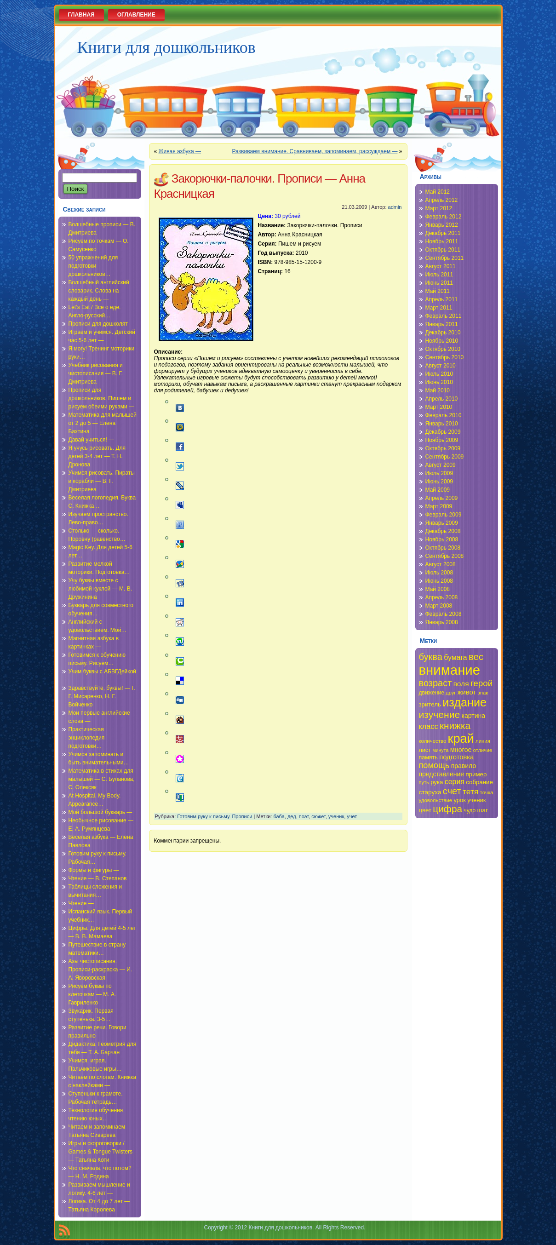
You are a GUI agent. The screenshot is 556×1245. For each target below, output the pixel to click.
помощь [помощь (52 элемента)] (434, 765)
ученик (336, 816)
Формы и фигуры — (94, 870)
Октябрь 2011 (443, 250)
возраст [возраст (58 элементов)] (435, 683)
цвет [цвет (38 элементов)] (425, 810)
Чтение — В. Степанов (98, 878)
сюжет (318, 816)
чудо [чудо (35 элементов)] (470, 810)
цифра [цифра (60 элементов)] (447, 808)
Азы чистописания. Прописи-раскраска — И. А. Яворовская (100, 969)
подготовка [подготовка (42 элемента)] (456, 757)
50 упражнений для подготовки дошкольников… (93, 265)
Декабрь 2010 (443, 332)
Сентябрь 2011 (444, 258)
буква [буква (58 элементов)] (430, 657)
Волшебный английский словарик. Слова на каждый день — (99, 290)
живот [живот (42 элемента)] (467, 692)
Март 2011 (439, 307)
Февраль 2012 (443, 216)
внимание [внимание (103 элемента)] (450, 669)
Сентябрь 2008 (444, 556)
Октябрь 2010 (443, 349)
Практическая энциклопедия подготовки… (87, 737)
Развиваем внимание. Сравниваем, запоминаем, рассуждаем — (314, 151)
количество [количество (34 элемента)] (433, 741)
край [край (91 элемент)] (461, 738)
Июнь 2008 (439, 581)
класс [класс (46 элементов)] (428, 726)
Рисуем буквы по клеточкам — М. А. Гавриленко (92, 994)
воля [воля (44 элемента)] (461, 684)
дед (291, 816)
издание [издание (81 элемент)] (464, 702)
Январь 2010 (441, 423)
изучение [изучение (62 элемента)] (439, 714)
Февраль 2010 (443, 415)
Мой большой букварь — (100, 812)
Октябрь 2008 (443, 548)
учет (352, 816)
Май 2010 (437, 390)
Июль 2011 (439, 274)
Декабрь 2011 (443, 233)
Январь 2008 (441, 622)
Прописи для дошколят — (102, 324)
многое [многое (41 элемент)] (461, 749)
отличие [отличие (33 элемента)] (482, 750)
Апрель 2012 (441, 200)
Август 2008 (440, 564)
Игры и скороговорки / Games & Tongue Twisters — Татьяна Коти (101, 1151)
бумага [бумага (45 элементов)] (455, 657)
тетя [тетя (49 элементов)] (470, 791)
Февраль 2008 (443, 614)
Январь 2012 (441, 225)
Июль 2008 (439, 572)
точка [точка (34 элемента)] (486, 792)
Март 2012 (439, 208)
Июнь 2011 (439, 283)
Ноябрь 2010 (442, 341)
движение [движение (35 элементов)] (432, 692)
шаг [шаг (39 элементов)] (482, 810)
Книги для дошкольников (166, 47)
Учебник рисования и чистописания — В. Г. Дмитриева (96, 373)
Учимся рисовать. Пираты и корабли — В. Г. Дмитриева (102, 481)
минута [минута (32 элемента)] (440, 750)
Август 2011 (440, 266)
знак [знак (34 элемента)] (483, 692)
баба (278, 816)
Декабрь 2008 (443, 531)
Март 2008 (439, 605)
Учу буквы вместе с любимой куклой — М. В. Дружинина (100, 588)
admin (395, 207)
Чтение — (81, 903)
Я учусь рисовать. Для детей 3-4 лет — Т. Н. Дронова (97, 456)
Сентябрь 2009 (444, 456)
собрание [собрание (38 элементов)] (479, 782)
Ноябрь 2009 (442, 440)
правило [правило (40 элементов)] (463, 765)
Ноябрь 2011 (442, 241)
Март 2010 (439, 407)
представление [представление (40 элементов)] (441, 774)
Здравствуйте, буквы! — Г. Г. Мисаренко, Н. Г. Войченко (102, 696)
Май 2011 (437, 291)
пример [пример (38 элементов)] (476, 774)
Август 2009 (440, 465)
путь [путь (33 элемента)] (424, 782)
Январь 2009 (441, 523)
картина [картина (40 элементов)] (474, 715)
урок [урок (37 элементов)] (460, 800)
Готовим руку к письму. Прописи (214, 816)
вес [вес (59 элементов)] (476, 657)
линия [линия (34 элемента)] (483, 741)
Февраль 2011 (443, 316)
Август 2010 (440, 365)
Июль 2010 (439, 374)
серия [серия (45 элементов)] (454, 782)
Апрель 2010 (441, 399)
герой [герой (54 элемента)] (481, 683)
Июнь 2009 (439, 481)
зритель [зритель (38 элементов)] (430, 704)
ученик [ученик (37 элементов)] (476, 800)
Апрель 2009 (441, 498)
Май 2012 (437, 192)
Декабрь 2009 (443, 432)
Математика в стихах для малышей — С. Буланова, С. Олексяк (102, 779)
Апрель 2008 (441, 597)
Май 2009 (437, 490)
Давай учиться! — (92, 439)
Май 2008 (437, 589)
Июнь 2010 (439, 382)
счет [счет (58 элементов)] (452, 791)
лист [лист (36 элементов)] (425, 750)
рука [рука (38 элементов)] (436, 782)
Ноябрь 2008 (442, 539)
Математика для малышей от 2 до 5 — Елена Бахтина (103, 423)
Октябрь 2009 (443, 448)
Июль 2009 (439, 473)
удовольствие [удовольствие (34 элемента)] (436, 800)
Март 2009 (439, 506)
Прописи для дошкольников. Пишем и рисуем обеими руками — (102, 398)
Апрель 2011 (441, 299)
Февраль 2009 (443, 514)
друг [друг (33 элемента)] (451, 692)
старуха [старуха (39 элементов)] (430, 792)
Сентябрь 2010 (444, 357)
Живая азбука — (180, 151)
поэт (304, 816)
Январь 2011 (441, 324)
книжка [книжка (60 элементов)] (455, 725)
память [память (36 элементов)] (428, 757)
